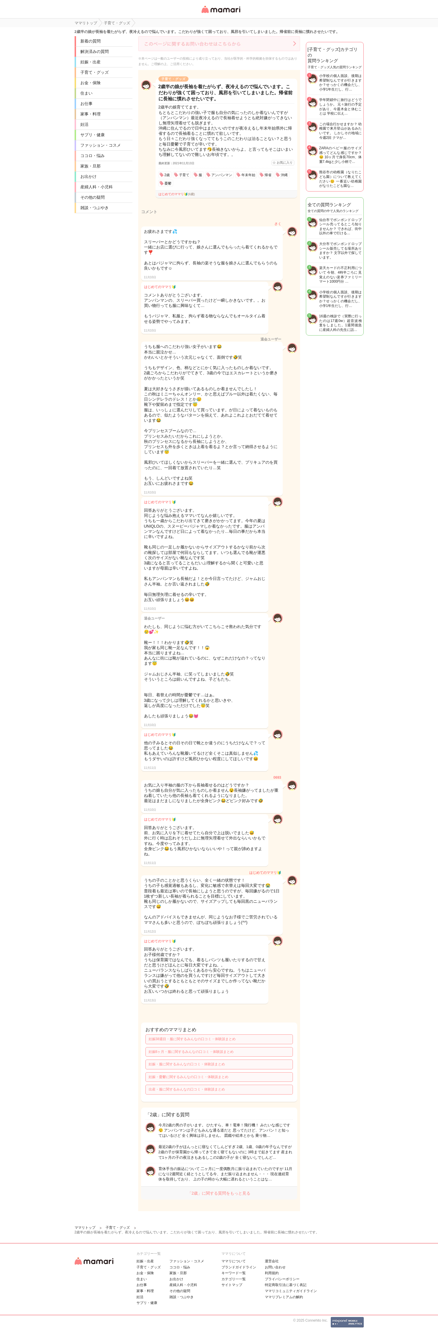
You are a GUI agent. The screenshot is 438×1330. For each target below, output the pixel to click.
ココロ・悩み (92, 155)
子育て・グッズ (94, 72)
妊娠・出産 (90, 62)
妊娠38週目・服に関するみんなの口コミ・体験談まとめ (192, 1039)
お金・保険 (90, 82)
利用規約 (272, 1273)
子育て (184, 175)
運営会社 (272, 1261)
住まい (86, 93)
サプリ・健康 (92, 134)
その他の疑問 (92, 197)
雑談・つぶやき (94, 207)
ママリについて (233, 1261)
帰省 (268, 175)
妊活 (84, 124)
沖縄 (284, 175)
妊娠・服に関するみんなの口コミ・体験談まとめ (187, 1064)
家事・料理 (90, 114)
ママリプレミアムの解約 (284, 1297)
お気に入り (285, 162)
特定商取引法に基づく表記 (285, 1285)
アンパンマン (221, 175)
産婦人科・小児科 (96, 187)
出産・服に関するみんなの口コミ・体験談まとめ (187, 1089)
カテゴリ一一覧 (233, 1279)
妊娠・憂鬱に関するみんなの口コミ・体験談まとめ (188, 1077)
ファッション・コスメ (100, 145)
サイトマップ (231, 1285)
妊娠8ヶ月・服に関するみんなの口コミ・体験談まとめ (191, 1052)
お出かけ (88, 176)
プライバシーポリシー (282, 1279)
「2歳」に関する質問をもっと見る (219, 1193)
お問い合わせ (275, 1267)
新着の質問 (90, 41)
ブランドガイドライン (238, 1267)
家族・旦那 (90, 166)
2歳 (167, 175)
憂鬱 (168, 183)
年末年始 (248, 175)
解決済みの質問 (94, 51)
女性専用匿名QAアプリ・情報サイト (221, 13)
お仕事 (86, 103)
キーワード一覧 (233, 1273)
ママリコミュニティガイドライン (291, 1291)
